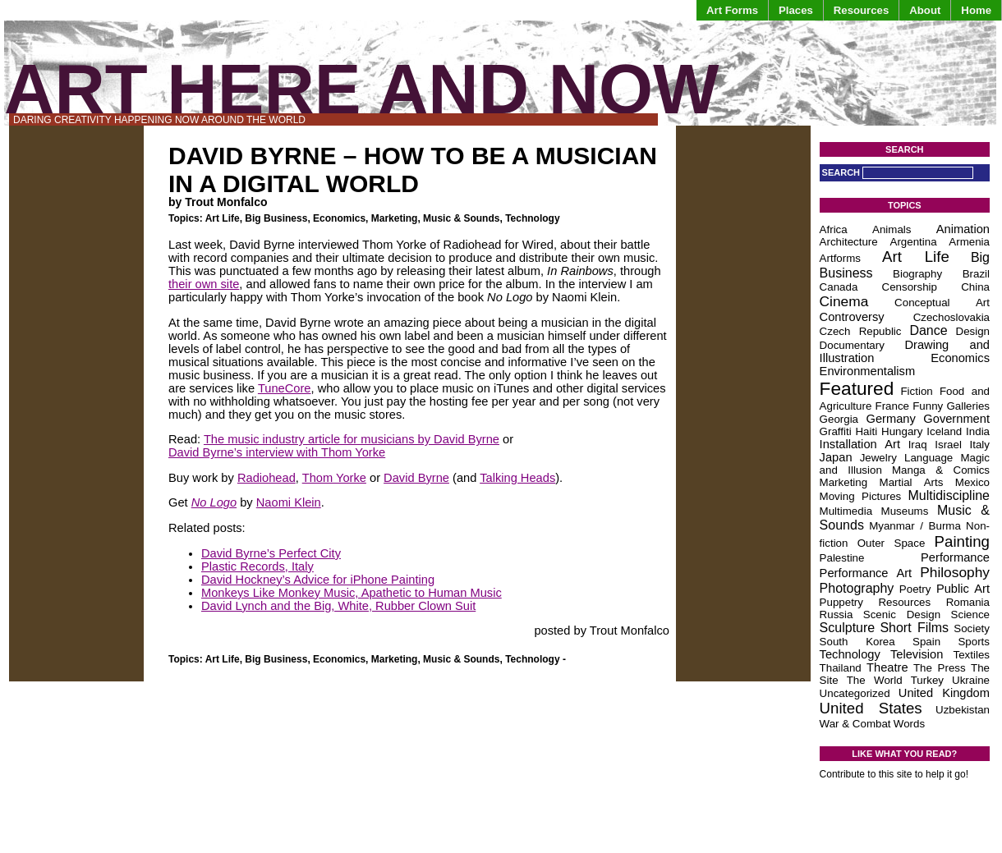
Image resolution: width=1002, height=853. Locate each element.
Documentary (852, 345)
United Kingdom (944, 692)
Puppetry (841, 602)
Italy (980, 444)
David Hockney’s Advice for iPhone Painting (317, 579)
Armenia (969, 242)
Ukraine (971, 680)
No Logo (214, 502)
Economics (339, 218)
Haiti (866, 431)
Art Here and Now (361, 89)
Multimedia (846, 511)
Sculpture (848, 628)
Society (972, 628)
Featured (857, 388)
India (978, 431)
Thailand (841, 668)
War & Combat (855, 724)
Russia (836, 614)
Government (956, 418)
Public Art (963, 588)
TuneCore (284, 388)
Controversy (852, 316)
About (924, 10)
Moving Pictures (861, 496)
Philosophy (955, 572)
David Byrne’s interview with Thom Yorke (276, 452)
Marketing (394, 218)
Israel (948, 444)
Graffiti (836, 431)
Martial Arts (912, 482)
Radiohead (266, 477)
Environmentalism (867, 371)
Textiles (972, 655)
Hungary (901, 431)
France (892, 406)
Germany (891, 418)
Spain (926, 641)
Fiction (916, 391)
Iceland (944, 431)
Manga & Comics (941, 470)
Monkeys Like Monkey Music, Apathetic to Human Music (351, 592)
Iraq (917, 444)
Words (909, 724)
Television (916, 654)
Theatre (887, 667)
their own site (203, 284)
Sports (974, 641)
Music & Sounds (461, 218)
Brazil (976, 274)
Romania (968, 602)
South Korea (857, 641)
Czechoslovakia (951, 317)
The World (875, 680)
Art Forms (732, 10)
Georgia (839, 419)
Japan (836, 457)
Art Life (222, 218)
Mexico (972, 482)
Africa (834, 229)
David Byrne (416, 477)
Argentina (913, 242)
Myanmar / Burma (915, 526)
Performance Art (866, 573)
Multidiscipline (949, 495)
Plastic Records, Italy (257, 566)
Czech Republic (861, 331)
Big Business (276, 218)
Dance (928, 330)
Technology (532, 218)
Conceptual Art (942, 302)
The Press (939, 668)
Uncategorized (855, 693)
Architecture (849, 242)
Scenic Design (901, 614)
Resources (861, 10)
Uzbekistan (962, 710)
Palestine (842, 558)
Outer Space (891, 543)
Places (796, 10)
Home (976, 10)
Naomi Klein (288, 502)
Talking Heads (517, 477)
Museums (905, 511)
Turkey (927, 680)
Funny (927, 406)
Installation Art (860, 444)
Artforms (840, 258)
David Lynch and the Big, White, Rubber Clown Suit (338, 605)
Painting (962, 541)
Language (928, 458)
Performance (955, 557)
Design (973, 331)
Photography (857, 588)
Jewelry (878, 458)
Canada (839, 287)
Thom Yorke (334, 477)
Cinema (844, 301)
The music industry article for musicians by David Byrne (351, 439)
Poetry (915, 589)
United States (871, 708)
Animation (963, 229)
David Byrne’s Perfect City (271, 553)
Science (970, 614)
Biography (917, 274)
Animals (891, 229)
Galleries (968, 406)
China (975, 287)
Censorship (909, 287)
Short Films (914, 628)
